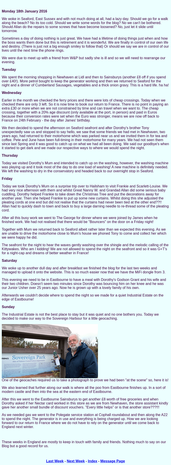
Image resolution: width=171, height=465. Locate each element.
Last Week (55, 461)
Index (92, 461)
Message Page (112, 461)
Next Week (76, 461)
